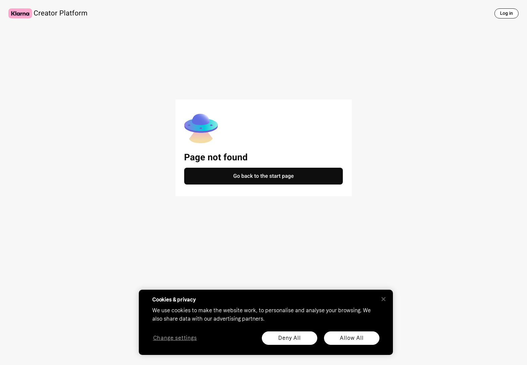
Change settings (175, 338)
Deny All (289, 338)
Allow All (351, 338)
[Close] (383, 299)
